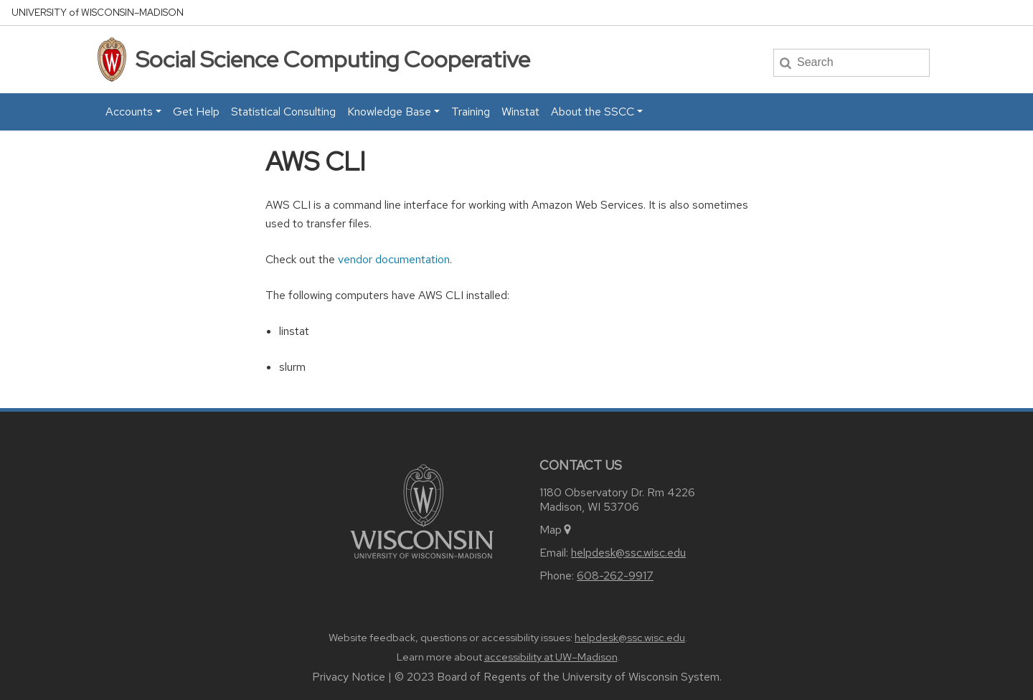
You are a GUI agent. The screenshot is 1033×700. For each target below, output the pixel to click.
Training (470, 111)
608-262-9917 (615, 575)
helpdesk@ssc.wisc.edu (628, 552)
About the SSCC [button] (592, 111)
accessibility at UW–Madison (551, 657)
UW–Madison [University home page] (97, 12)
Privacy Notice (348, 676)
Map (556, 529)
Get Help (196, 111)
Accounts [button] (129, 111)
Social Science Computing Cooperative (333, 59)
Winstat (520, 111)
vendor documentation (394, 259)
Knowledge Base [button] (389, 111)
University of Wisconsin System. (642, 676)
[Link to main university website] (422, 510)
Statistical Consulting (283, 111)
